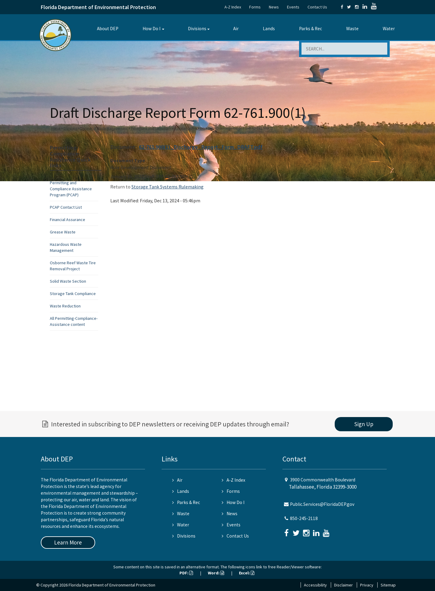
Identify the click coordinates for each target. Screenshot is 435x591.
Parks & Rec (310, 28)
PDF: (186, 573)
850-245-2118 (304, 518)
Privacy (366, 585)
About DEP (107, 28)
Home (55, 128)
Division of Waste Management (104, 128)
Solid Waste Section (68, 281)
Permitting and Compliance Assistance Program (168, 128)
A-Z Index (232, 7)
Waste (352, 28)
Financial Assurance (67, 219)
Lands (269, 28)
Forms (255, 7)
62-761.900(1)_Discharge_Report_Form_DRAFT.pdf (201, 146)
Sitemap (388, 585)
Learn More (68, 542)
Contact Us (317, 7)
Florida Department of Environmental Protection (98, 7)
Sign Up (363, 424)
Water (389, 28)
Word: (216, 573)
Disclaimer (343, 585)
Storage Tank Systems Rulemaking (167, 187)
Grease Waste (63, 232)
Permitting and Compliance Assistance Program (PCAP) (71, 189)
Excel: (246, 573)
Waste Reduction (65, 306)
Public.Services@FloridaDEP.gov (322, 504)
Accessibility (315, 585)
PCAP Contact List (66, 207)
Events (293, 7)
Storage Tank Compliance (73, 293)
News (274, 7)
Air (236, 28)
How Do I (151, 28)
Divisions (197, 28)
